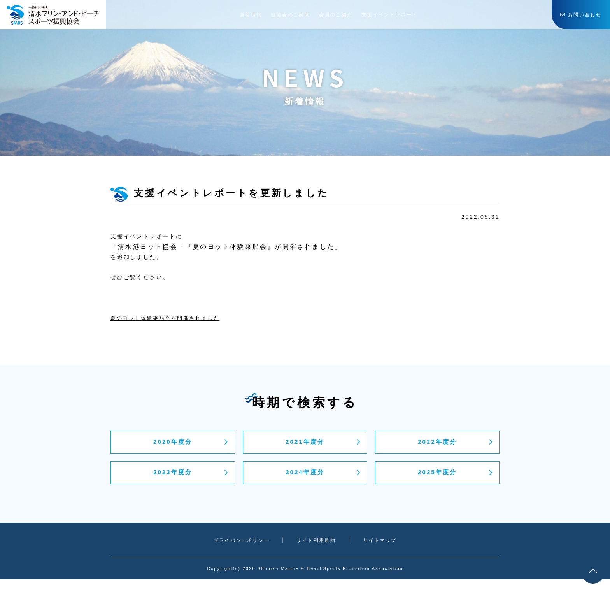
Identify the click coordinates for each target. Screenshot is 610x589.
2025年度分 (437, 480)
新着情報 (242, 17)
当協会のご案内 (289, 17)
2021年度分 (305, 444)
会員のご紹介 (342, 17)
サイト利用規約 (318, 549)
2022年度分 (437, 444)
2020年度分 (172, 444)
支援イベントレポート (405, 17)
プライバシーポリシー (239, 549)
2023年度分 (172, 480)
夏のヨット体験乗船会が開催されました (169, 318)
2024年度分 (305, 480)
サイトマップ (383, 549)
